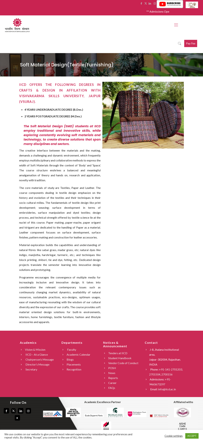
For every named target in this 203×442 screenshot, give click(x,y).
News (111, 373)
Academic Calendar (78, 354)
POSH (112, 368)
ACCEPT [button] (191, 435)
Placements (74, 364)
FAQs (111, 387)
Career (112, 382)
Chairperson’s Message (39, 359)
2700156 (167, 374)
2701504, (155, 374)
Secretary (31, 369)
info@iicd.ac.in (167, 389)
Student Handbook (119, 358)
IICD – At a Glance (36, 354)
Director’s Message (37, 364)
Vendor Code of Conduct (123, 363)
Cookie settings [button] (174, 435)
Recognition (74, 369)
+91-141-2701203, (171, 369)
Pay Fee (190, 43)
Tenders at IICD (117, 353)
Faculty (71, 349)
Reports (113, 378)
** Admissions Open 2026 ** (167, 11)
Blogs (70, 359)
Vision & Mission (35, 349)
